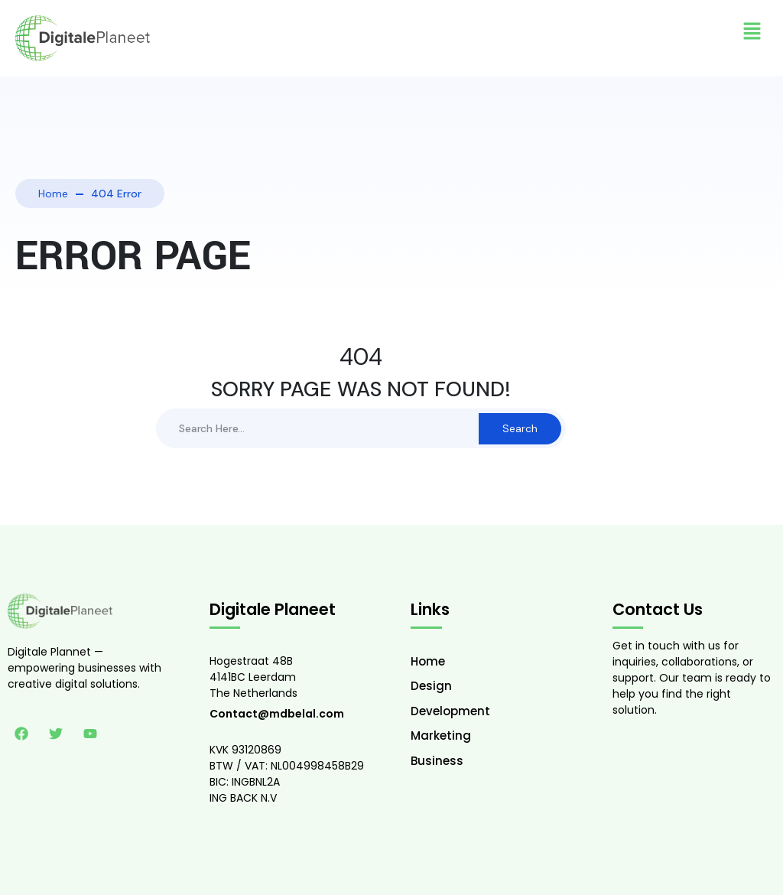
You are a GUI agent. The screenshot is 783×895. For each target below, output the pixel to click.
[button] (752, 30)
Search (520, 428)
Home (53, 193)
